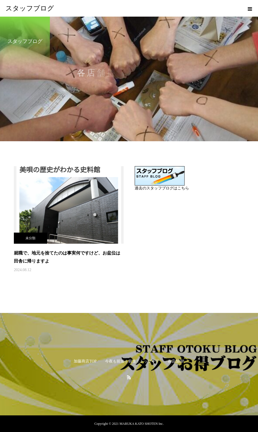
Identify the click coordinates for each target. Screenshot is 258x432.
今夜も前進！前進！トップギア (132, 361)
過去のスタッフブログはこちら (162, 188)
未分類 (30, 238)
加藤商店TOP (85, 361)
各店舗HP (176, 361)
